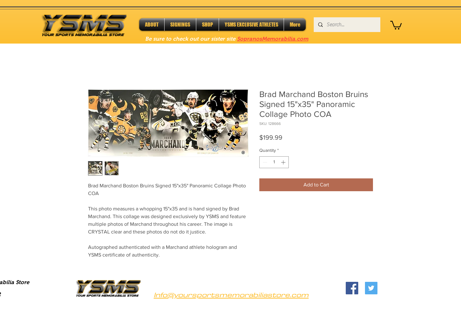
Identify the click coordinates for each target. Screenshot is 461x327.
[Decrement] (264, 162)
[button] (396, 24)
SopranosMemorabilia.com (272, 39)
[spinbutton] (274, 162)
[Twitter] (371, 288)
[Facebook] (352, 288)
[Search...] (347, 24)
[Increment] (284, 162)
